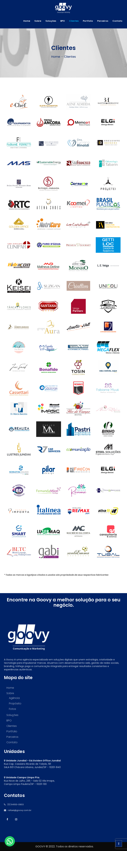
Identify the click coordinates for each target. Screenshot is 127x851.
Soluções (50, 20)
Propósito (15, 703)
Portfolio (88, 20)
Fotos (12, 709)
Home (26, 20)
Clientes (74, 20)
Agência (14, 698)
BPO (62, 20)
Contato (117, 20)
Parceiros (102, 20)
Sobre (37, 20)
